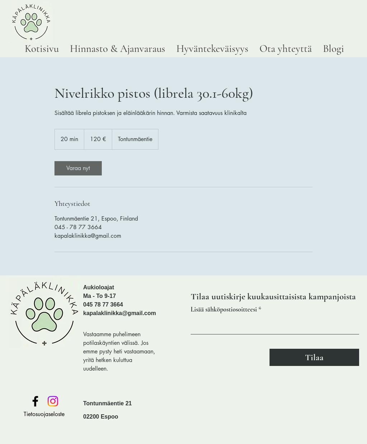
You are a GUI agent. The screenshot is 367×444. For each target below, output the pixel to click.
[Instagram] (53, 401)
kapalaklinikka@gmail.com (119, 313)
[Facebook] (35, 401)
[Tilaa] (314, 357)
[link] (78, 168)
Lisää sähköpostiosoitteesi (224, 309)
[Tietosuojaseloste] (44, 414)
